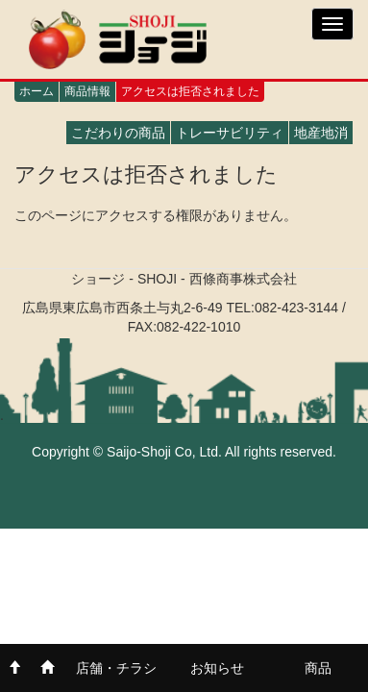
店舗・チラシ (116, 668)
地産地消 (321, 132)
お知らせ (217, 668)
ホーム (36, 91)
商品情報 (87, 91)
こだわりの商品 (118, 132)
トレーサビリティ (229, 132)
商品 (318, 668)
